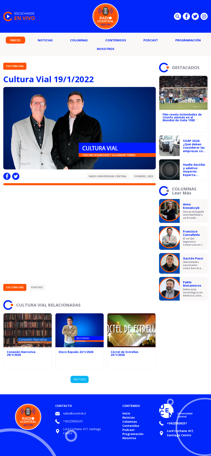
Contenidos (115, 40)
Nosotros (105, 49)
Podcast (150, 40)
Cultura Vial (15, 66)
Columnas (79, 40)
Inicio (15, 40)
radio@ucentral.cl (74, 413)
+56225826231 (73, 421)
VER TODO (79, 379)
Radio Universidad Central (108, 176)
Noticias (45, 40)
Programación (188, 40)
